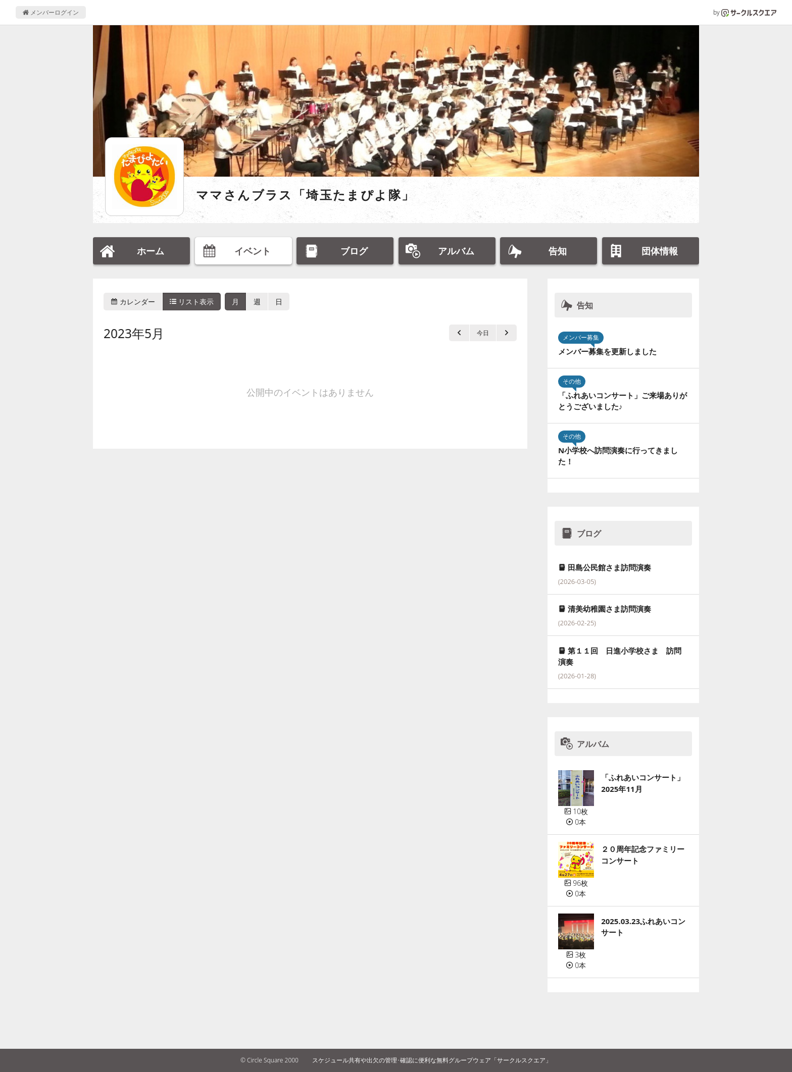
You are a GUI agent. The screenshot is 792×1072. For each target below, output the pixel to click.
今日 (483, 333)
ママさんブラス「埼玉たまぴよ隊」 (305, 194)
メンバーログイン (51, 12)
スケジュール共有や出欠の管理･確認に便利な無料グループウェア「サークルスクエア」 (432, 1060)
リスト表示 (192, 301)
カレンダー (133, 301)
